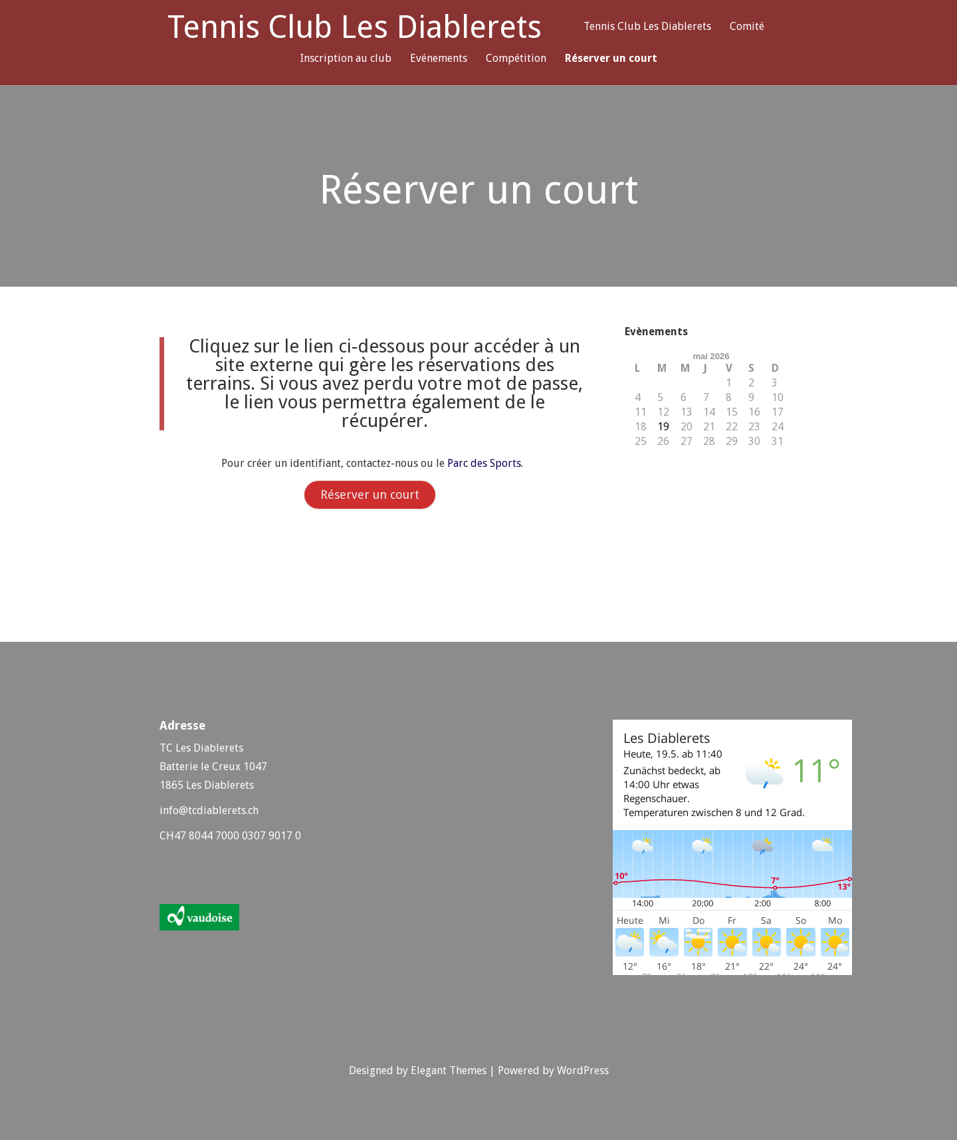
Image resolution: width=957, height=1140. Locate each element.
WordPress (583, 1070)
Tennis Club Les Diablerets (354, 27)
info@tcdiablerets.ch (209, 810)
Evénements (438, 59)
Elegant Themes (448, 1070)
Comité (747, 27)
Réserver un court (611, 59)
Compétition (516, 59)
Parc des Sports (484, 463)
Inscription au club (345, 59)
